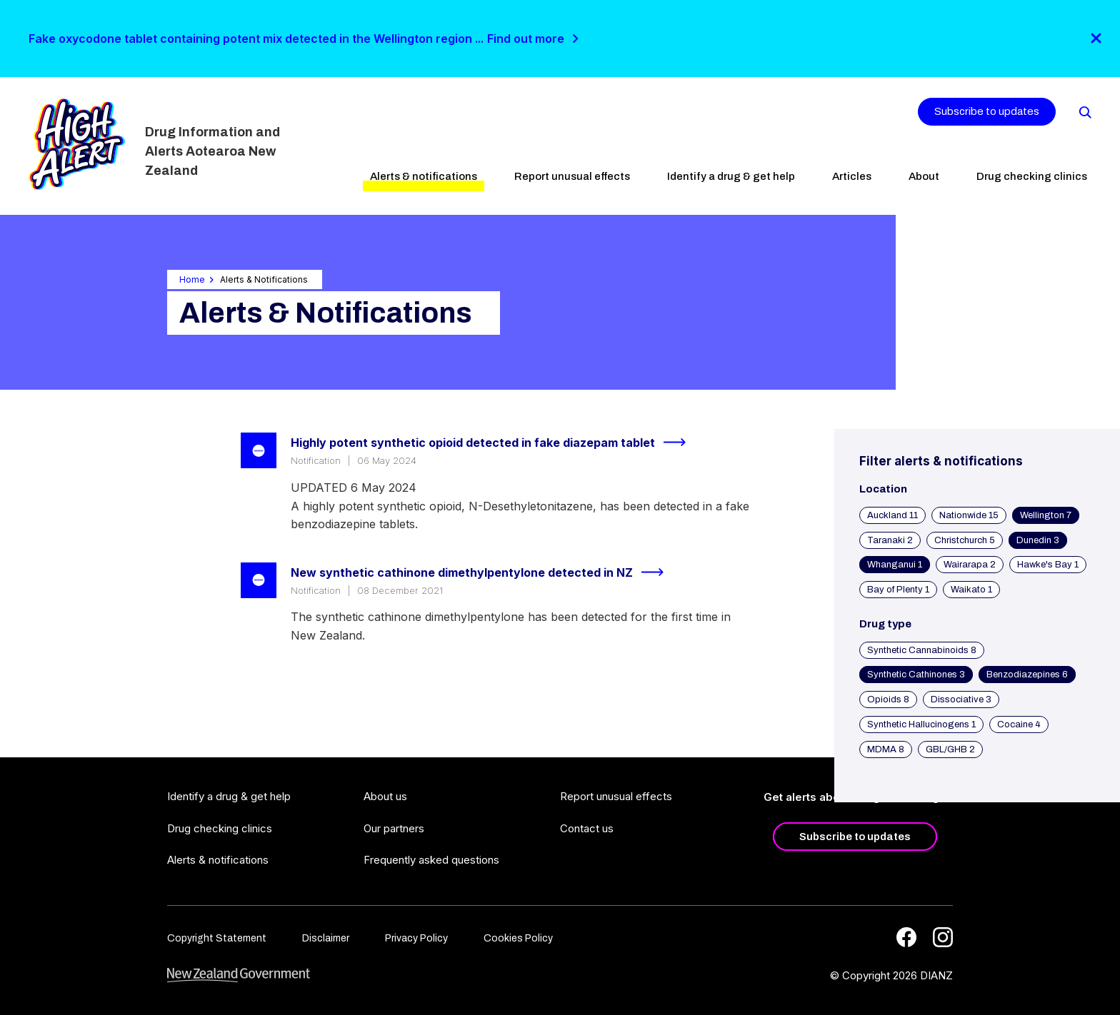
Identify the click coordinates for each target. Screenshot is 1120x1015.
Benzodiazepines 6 (1027, 675)
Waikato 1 (971, 590)
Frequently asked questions (431, 860)
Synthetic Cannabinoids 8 (921, 650)
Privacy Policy (416, 938)
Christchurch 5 (964, 540)
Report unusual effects (572, 176)
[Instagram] (943, 937)
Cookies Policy (518, 938)
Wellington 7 (1045, 515)
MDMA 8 (885, 749)
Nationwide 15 (969, 515)
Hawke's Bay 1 (1048, 565)
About (924, 176)
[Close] (1096, 38)
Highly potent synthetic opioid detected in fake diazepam (494, 442)
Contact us (587, 828)
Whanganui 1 (894, 565)
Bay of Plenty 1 (898, 590)
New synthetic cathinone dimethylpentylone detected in (483, 572)
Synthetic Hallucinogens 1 (921, 724)
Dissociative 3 (961, 700)
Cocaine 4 (1019, 724)
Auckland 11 (892, 515)
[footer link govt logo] (238, 975)
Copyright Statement (216, 938)
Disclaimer (325, 938)
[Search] (1084, 111)
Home (192, 279)
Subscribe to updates (986, 111)
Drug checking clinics (1031, 176)
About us (385, 796)
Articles (851, 176)
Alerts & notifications (423, 176)
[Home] (77, 144)
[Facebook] (906, 937)
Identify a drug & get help (731, 176)
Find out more (525, 38)
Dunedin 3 (1037, 540)
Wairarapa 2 (970, 565)
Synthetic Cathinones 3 (916, 675)
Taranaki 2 (890, 540)
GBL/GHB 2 (950, 749)
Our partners (394, 828)
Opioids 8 (888, 700)
